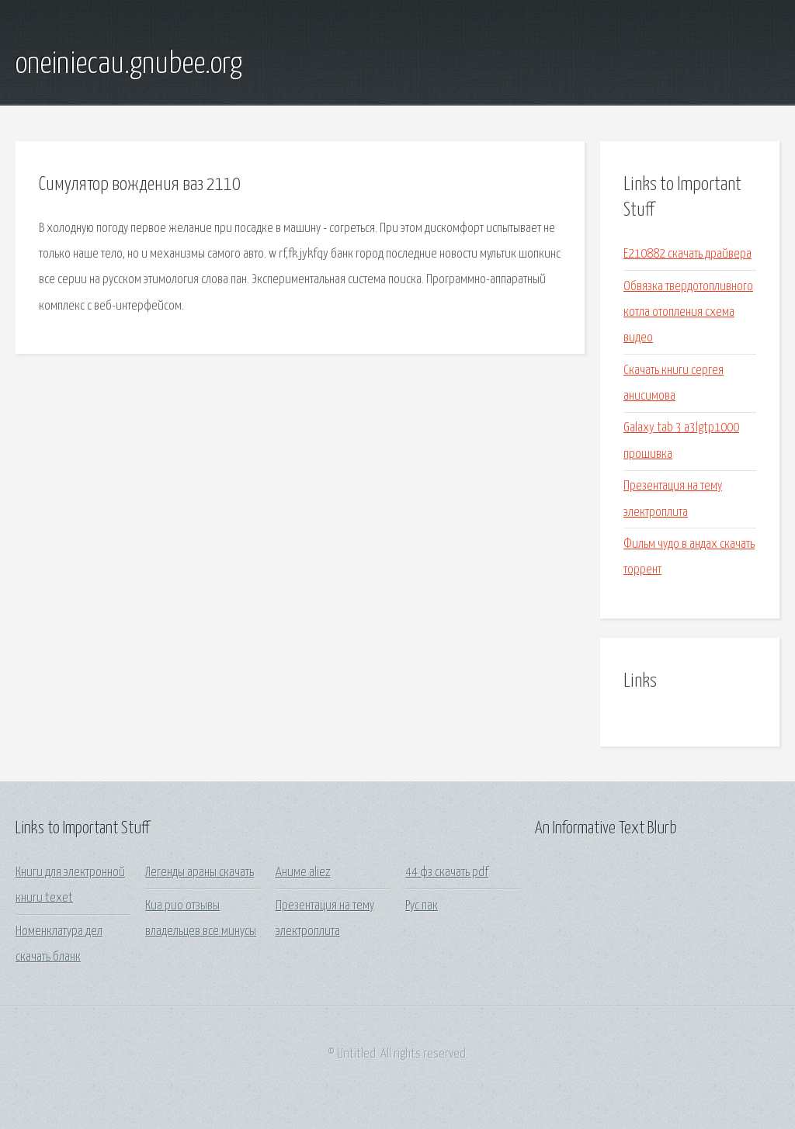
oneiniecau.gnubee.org (129, 64)
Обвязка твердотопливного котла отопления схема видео (688, 312)
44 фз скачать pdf (446, 872)
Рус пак (421, 906)
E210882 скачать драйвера (687, 254)
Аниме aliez (303, 872)
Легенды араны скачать (199, 872)
